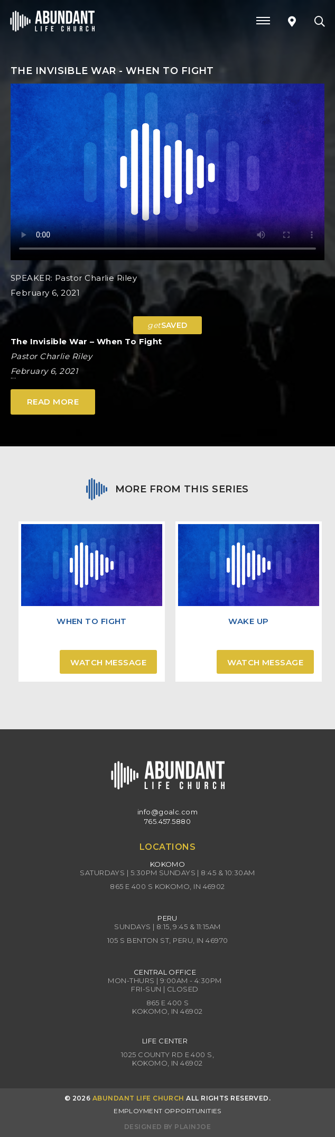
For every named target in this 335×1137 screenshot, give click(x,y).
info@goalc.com (167, 812)
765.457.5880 (167, 821)
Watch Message (108, 662)
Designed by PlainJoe (167, 1127)
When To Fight (92, 621)
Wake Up (248, 621)
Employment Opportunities (167, 1111)
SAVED (167, 325)
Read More (53, 402)
